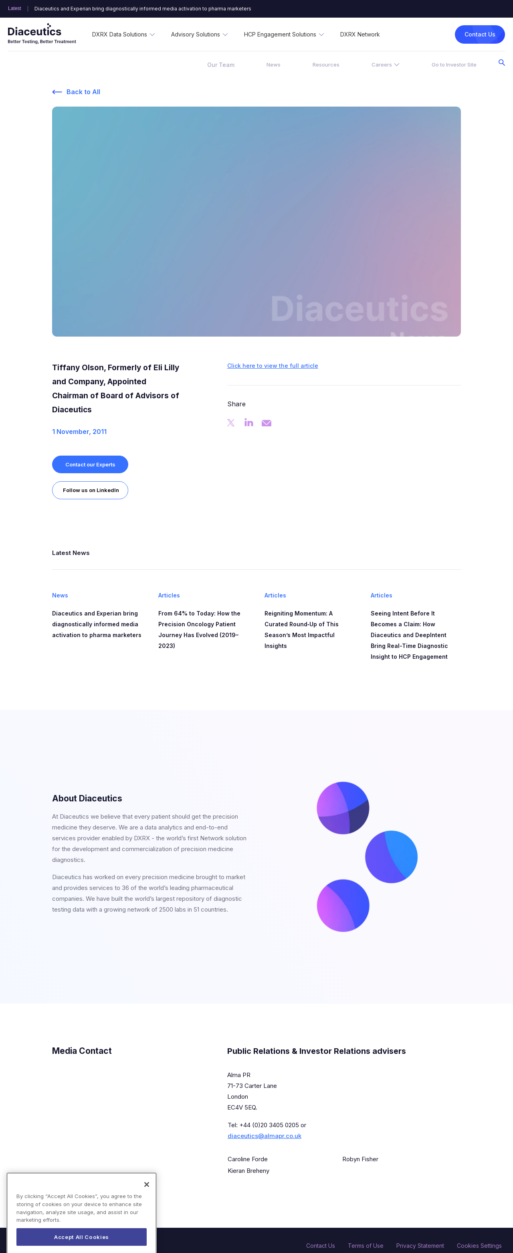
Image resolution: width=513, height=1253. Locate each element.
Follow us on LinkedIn (91, 490)
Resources (326, 64)
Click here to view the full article (272, 365)
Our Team (220, 64)
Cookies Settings (479, 1245)
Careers (382, 64)
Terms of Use (366, 1245)
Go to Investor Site (454, 64)
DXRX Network (360, 34)
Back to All (83, 91)
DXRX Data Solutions (119, 34)
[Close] (147, 1198)
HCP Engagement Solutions (280, 34)
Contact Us (480, 34)
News (274, 64)
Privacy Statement (420, 1245)
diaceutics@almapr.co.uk (264, 1136)
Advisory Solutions (195, 34)
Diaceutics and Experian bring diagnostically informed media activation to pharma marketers (142, 9)
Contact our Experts (90, 464)
